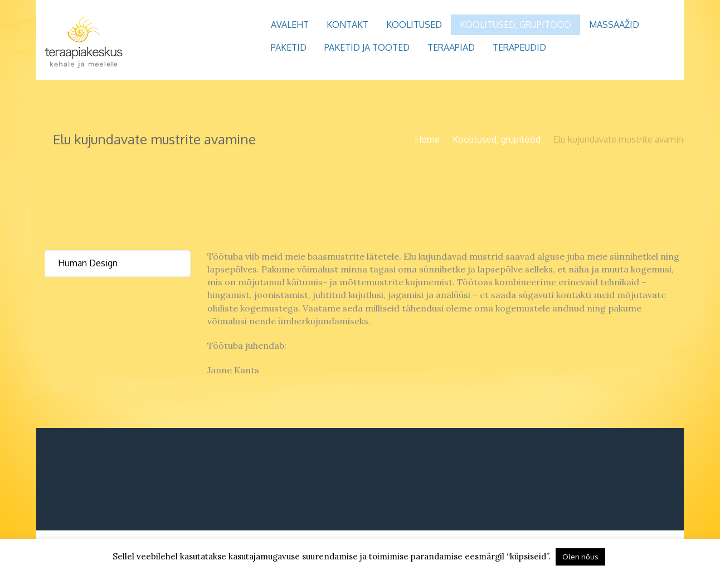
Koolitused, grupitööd (515, 24)
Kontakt (347, 24)
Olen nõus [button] (580, 556)
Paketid (289, 47)
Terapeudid (519, 47)
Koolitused (414, 24)
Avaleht (290, 24)
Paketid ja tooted (367, 47)
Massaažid (614, 24)
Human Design (88, 263)
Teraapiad (451, 47)
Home (427, 139)
